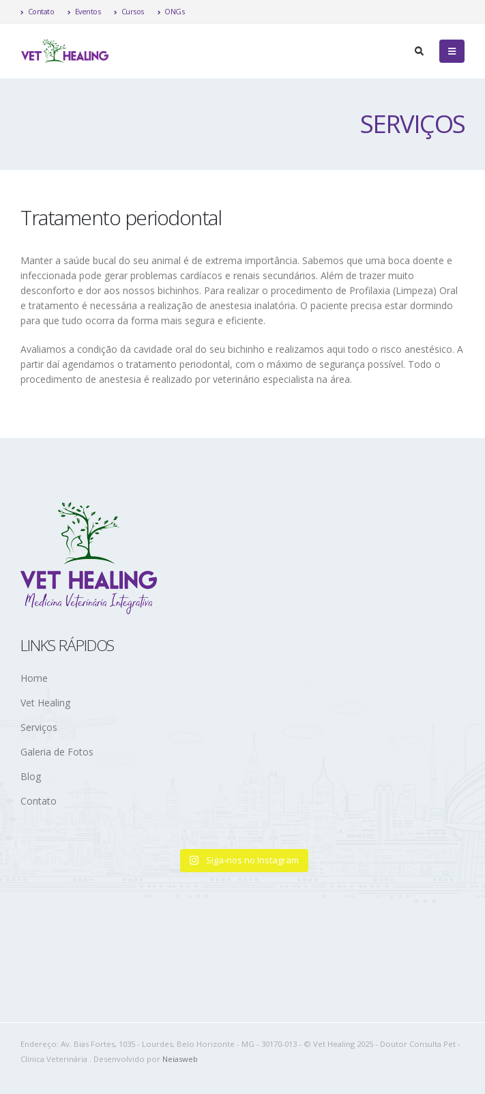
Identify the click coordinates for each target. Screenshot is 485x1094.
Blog (30, 776)
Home (34, 678)
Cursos (129, 11)
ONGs (171, 11)
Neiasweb (180, 1059)
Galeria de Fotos (56, 751)
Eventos (84, 11)
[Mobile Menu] (452, 51)
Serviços (38, 727)
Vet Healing (45, 702)
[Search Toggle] (419, 51)
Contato (37, 11)
